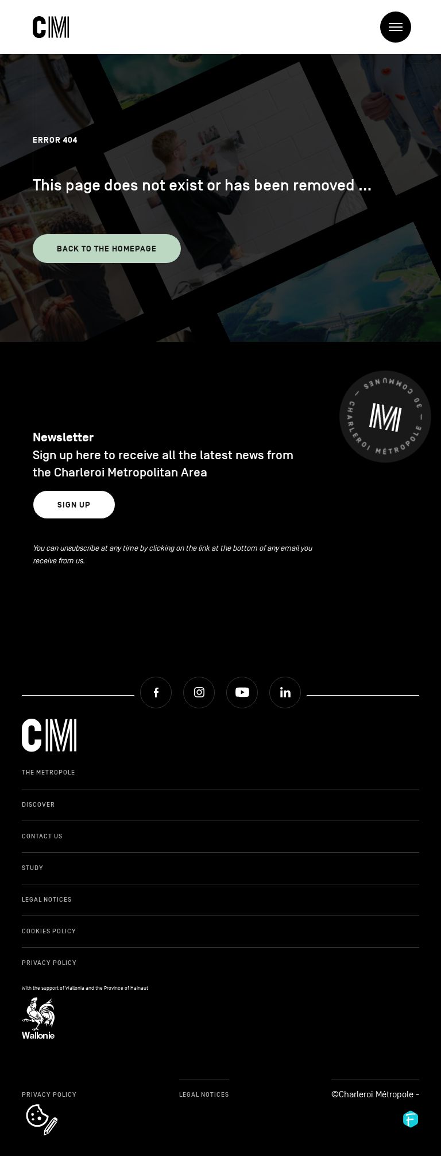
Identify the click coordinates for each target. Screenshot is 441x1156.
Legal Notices (47, 899)
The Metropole (48, 772)
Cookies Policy (49, 931)
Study (33, 868)
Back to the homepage (107, 249)
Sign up (74, 505)
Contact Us (42, 836)
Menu (400, 27)
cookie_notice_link (57, 1105)
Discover (38, 804)
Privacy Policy (49, 963)
